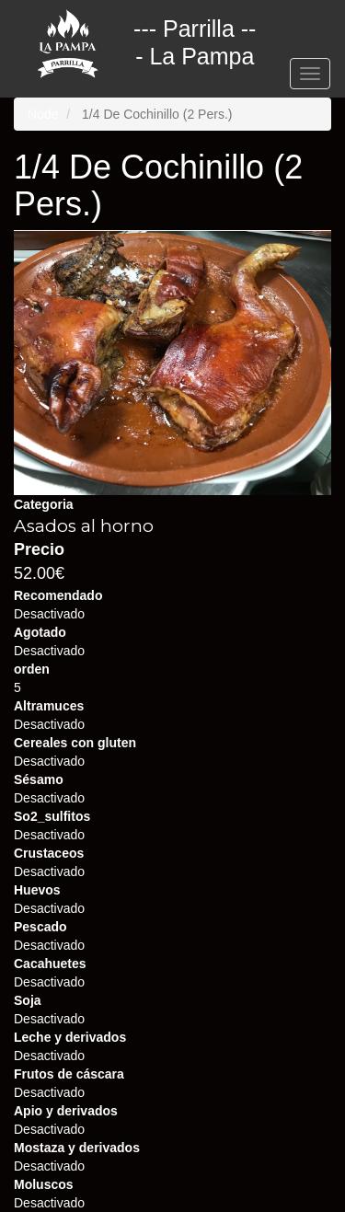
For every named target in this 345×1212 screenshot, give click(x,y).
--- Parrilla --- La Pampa (194, 31)
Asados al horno (84, 526)
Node (43, 114)
